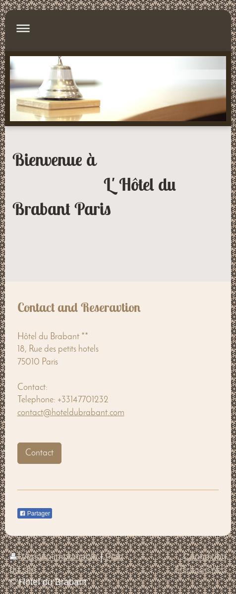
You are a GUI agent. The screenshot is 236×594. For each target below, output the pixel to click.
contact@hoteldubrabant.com (70, 413)
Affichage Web (200, 570)
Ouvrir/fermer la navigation (118, 28)
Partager (34, 513)
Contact (39, 453)
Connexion (205, 557)
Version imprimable (55, 557)
